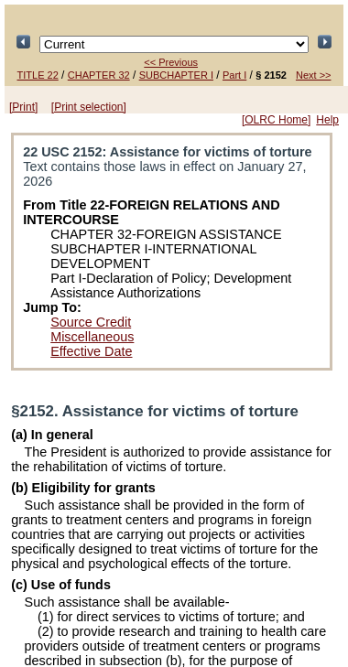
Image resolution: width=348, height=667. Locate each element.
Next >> (314, 75)
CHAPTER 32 (99, 75)
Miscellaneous (92, 336)
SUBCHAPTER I (176, 75)
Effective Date (91, 351)
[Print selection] (88, 107)
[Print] (23, 107)
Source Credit (90, 322)
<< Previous (171, 62)
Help (327, 119)
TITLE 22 (38, 75)
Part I (234, 75)
